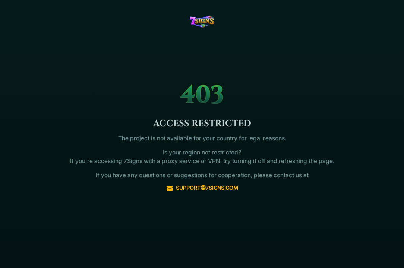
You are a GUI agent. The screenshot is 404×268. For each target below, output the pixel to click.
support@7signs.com (202, 188)
